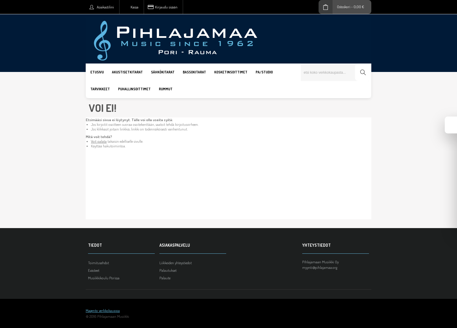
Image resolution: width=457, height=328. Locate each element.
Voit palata (99, 141)
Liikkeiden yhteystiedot (175, 262)
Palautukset (168, 270)
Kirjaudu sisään (166, 7)
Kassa (134, 7)
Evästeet (93, 270)
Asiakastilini (105, 7)
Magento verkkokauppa (103, 310)
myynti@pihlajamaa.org (319, 267)
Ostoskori (343, 6)
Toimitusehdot (98, 262)
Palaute (165, 278)
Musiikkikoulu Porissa (103, 278)
